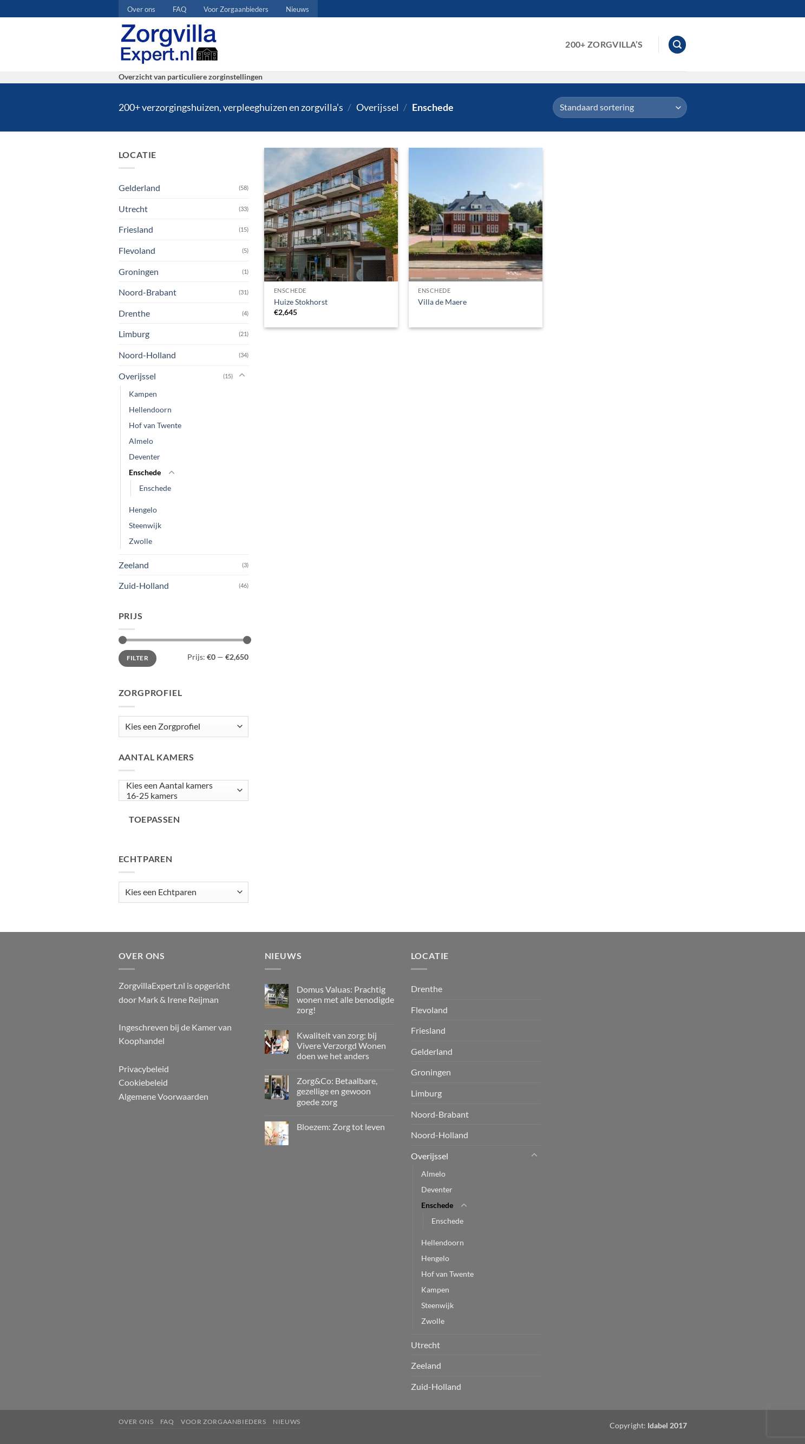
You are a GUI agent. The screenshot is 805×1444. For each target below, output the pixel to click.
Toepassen (154, 819)
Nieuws (297, 9)
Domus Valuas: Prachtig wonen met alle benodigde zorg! (345, 999)
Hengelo (143, 509)
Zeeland (134, 565)
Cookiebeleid (143, 1082)
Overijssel (377, 107)
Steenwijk (145, 525)
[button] (677, 45)
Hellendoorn (150, 409)
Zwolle (140, 541)
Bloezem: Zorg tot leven (341, 1126)
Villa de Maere (442, 301)
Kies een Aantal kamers (180, 785)
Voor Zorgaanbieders (236, 9)
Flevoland (137, 250)
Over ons (141, 9)
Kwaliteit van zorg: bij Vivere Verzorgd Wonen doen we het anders (341, 1045)
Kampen (143, 393)
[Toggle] (241, 375)
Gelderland (139, 187)
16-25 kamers (180, 796)
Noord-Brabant (147, 292)
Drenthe (134, 313)
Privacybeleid (144, 1069)
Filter (137, 658)
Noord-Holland (147, 355)
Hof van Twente (155, 425)
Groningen (139, 271)
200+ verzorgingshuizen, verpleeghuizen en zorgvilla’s (231, 107)
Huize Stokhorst (301, 301)
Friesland (136, 229)
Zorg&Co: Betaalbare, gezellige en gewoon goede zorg (337, 1090)
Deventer (144, 456)
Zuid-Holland (144, 585)
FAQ (179, 9)
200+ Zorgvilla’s (604, 44)
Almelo (141, 440)
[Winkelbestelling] (619, 107)
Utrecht (133, 209)
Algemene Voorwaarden (163, 1096)
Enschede (145, 472)
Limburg (134, 334)
